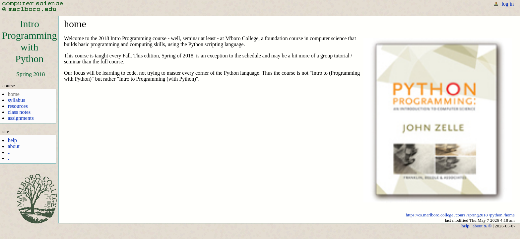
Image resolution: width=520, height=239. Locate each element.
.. (9, 152)
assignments (20, 118)
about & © (482, 225)
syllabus (16, 100)
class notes (19, 112)
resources (18, 106)
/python (495, 214)
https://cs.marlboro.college (429, 214)
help (12, 140)
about (14, 146)
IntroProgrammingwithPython (29, 41)
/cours (459, 214)
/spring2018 (476, 214)
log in (507, 4)
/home (509, 214)
